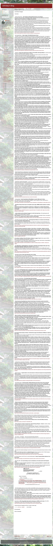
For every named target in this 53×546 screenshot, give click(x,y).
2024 (4, 34)
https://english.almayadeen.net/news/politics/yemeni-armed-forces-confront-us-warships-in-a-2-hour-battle (33, 179)
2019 (4, 89)
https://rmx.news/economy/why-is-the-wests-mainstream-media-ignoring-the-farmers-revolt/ (30, 330)
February (5, 49)
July (4, 42)
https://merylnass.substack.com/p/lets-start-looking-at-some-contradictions (27, 467)
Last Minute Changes (6, 58)
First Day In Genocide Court (7, 73)
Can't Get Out (5, 54)
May (4, 45)
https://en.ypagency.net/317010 (20, 236)
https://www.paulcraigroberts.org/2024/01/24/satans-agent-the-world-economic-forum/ (29, 50)
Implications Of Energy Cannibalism (7, 60)
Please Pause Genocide (7, 57)
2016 (4, 93)
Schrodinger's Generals (7, 76)
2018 (4, 90)
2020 (4, 87)
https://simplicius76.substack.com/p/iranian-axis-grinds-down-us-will (26, 169)
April (4, 46)
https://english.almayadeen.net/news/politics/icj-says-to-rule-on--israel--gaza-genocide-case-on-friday (32, 267)
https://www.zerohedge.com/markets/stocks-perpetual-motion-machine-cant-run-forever (30, 458)
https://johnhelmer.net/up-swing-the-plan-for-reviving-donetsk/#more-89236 (27, 447)
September (5, 39)
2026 (4, 31)
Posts (3, 11)
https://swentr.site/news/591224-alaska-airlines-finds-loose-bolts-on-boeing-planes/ (29, 454)
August (5, 41)
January (5, 50)
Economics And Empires (7, 80)
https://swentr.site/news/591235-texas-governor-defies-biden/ (25, 313)
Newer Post (17, 536)
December (5, 35)
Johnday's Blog (8, 6)
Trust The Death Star (6, 62)
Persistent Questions (6, 81)
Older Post (49, 536)
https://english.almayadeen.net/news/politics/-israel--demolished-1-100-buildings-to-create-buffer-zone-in (32, 202)
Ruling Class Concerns (7, 63)
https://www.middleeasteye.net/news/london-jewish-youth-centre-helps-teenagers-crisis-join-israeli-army (32, 217)
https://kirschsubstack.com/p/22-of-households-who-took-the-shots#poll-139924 (28, 503)
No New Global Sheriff (6, 66)
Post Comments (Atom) (22, 538)
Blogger (32, 542)
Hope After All (5, 69)
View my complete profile (6, 28)
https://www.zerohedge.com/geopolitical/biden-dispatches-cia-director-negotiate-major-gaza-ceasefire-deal (33, 276)
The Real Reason (6, 74)
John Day (7, 20)
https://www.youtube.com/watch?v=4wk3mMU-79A (23, 421)
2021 (4, 86)
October (5, 38)
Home (33, 536)
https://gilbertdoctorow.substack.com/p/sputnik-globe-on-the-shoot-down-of (27, 380)
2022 (4, 85)
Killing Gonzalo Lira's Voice (7, 70)
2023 (4, 83)
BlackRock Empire (6, 65)
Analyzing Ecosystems (7, 53)
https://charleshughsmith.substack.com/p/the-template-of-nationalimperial (27, 33)
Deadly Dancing (5, 77)
